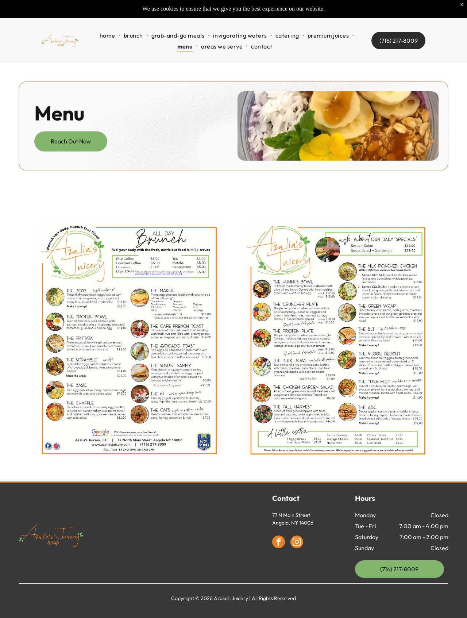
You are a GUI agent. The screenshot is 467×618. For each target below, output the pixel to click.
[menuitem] (108, 24)
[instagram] (296, 543)
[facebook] (278, 543)
